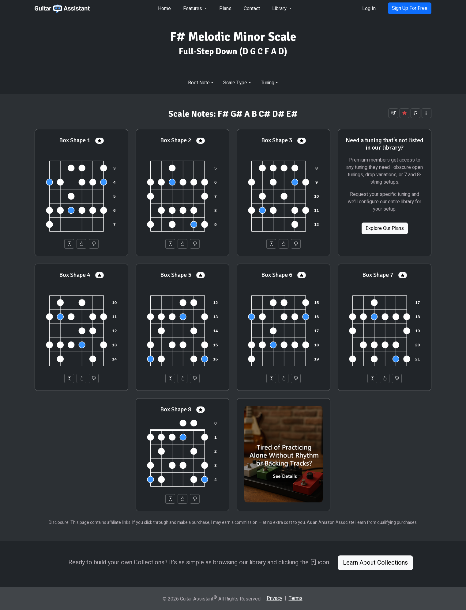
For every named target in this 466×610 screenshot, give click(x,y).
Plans (225, 8)
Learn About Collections (375, 562)
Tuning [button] (267, 82)
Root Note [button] (199, 82)
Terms (296, 598)
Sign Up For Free (409, 8)
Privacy (274, 598)
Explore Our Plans (385, 228)
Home (164, 8)
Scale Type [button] (235, 82)
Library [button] (280, 8)
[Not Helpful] (94, 244)
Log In (369, 8)
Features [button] (193, 8)
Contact (252, 8)
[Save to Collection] (69, 244)
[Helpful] (81, 244)
